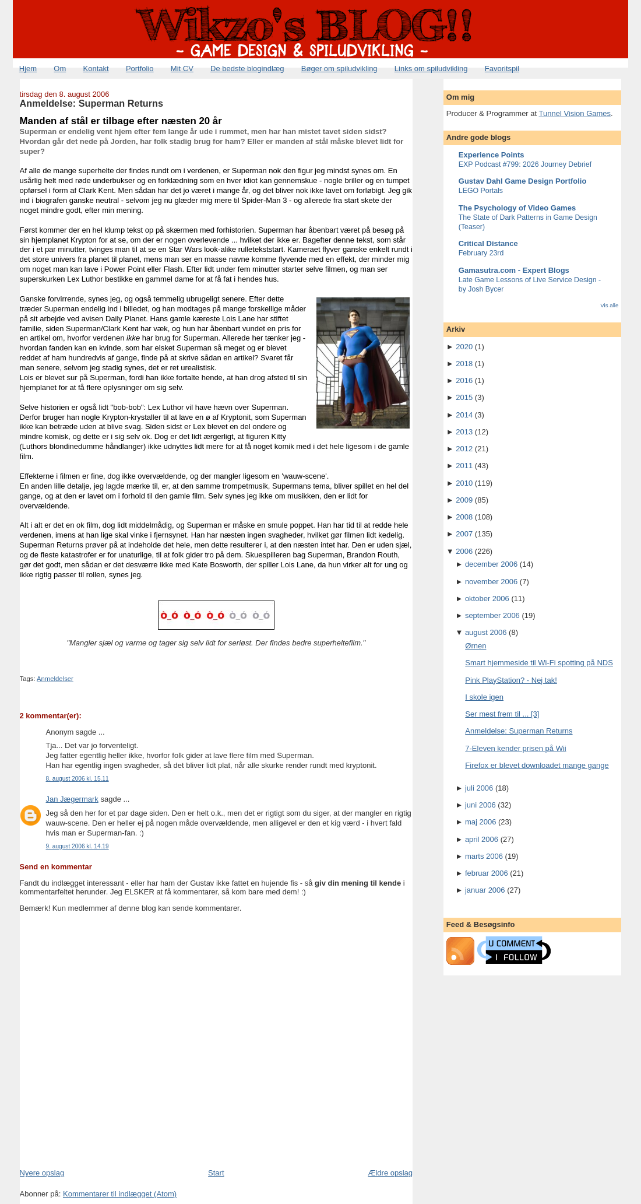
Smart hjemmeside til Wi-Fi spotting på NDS (539, 662)
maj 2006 (480, 821)
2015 (464, 397)
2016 (464, 380)
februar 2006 (486, 873)
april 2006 (481, 839)
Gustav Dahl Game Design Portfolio (523, 181)
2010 (464, 483)
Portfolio (140, 68)
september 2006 (492, 615)
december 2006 (491, 564)
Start (216, 1172)
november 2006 (491, 581)
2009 (464, 500)
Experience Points (491, 154)
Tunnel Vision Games (575, 113)
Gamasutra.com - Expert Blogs (514, 270)
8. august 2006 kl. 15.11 (77, 778)
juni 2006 (480, 805)
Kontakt (96, 68)
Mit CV (182, 68)
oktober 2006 (487, 598)
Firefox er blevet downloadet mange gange (536, 765)
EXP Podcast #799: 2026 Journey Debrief (525, 164)
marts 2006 (484, 856)
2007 (464, 533)
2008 (464, 517)
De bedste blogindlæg (247, 68)
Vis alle (609, 305)
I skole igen (484, 697)
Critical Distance (488, 243)
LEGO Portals (481, 191)
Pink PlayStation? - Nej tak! (511, 680)
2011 (464, 465)
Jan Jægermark (72, 799)
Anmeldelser (55, 678)
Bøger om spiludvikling (339, 68)
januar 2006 (485, 890)
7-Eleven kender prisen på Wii (515, 748)
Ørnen (475, 645)
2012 (464, 448)
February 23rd (481, 253)
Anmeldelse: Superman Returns (92, 103)
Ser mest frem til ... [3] (502, 714)
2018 (464, 363)
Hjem (28, 68)
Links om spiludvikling (431, 68)
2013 (464, 431)
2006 (464, 551)
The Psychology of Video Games (517, 207)
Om (60, 68)
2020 (464, 346)
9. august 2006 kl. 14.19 (77, 846)
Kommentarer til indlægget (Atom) (120, 1193)
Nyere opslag (42, 1172)
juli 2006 (479, 788)
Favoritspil (502, 68)
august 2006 (486, 632)
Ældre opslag (390, 1172)
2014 (464, 414)
